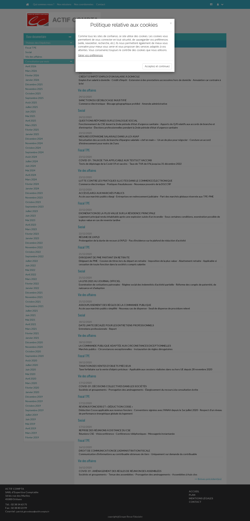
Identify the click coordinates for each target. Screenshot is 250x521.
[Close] (171, 23)
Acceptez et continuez (157, 66)
